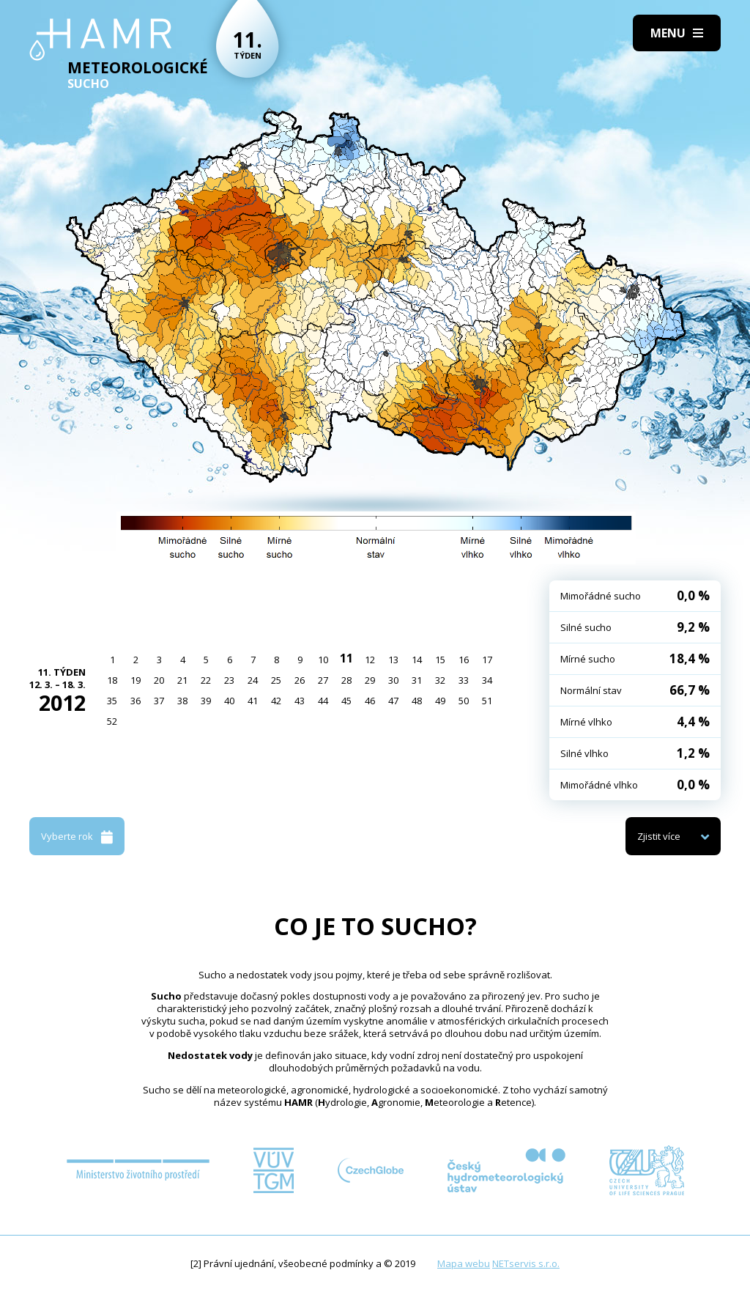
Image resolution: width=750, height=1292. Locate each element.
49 (440, 700)
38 (182, 700)
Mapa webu (463, 1263)
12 (370, 659)
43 (299, 700)
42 (276, 700)
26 (299, 680)
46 (370, 700)
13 (393, 659)
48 (417, 700)
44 (323, 700)
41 (253, 700)
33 (463, 680)
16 (463, 659)
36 (135, 700)
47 (393, 700)
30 (393, 680)
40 (229, 700)
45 (346, 700)
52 (112, 721)
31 (417, 680)
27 (323, 680)
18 (112, 680)
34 (487, 680)
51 (487, 700)
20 (159, 680)
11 (346, 658)
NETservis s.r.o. (526, 1263)
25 (276, 680)
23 (229, 680)
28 (346, 680)
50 (463, 700)
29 (370, 680)
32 (440, 680)
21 (182, 680)
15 (440, 659)
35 (112, 700)
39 (206, 700)
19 (135, 680)
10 (323, 659)
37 (159, 700)
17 (487, 659)
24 (253, 680)
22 (206, 680)
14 (417, 659)
